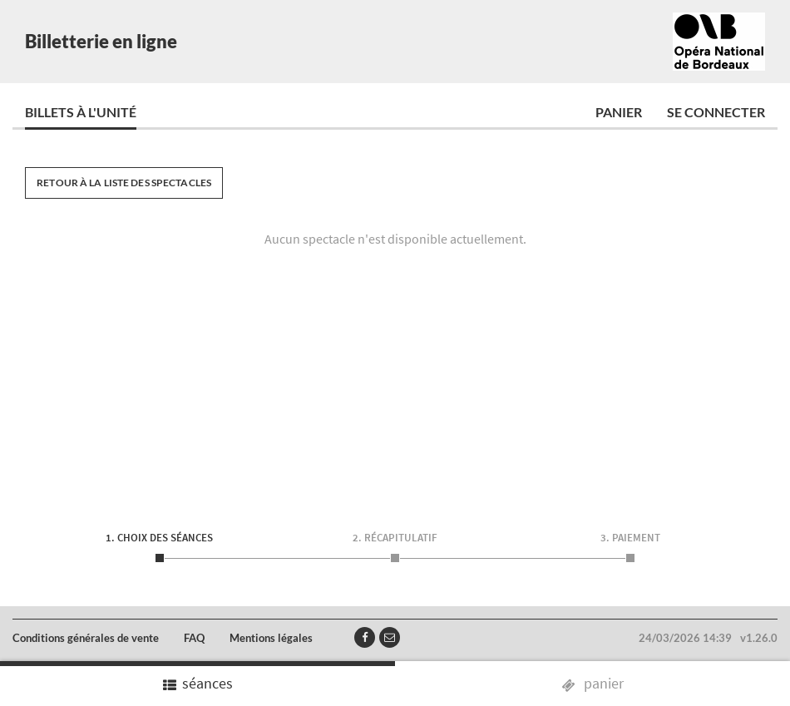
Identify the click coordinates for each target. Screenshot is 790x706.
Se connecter (716, 112)
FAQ (194, 637)
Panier (618, 112)
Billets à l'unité (80, 112)
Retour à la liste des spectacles (124, 182)
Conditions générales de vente (85, 637)
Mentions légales (271, 637)
